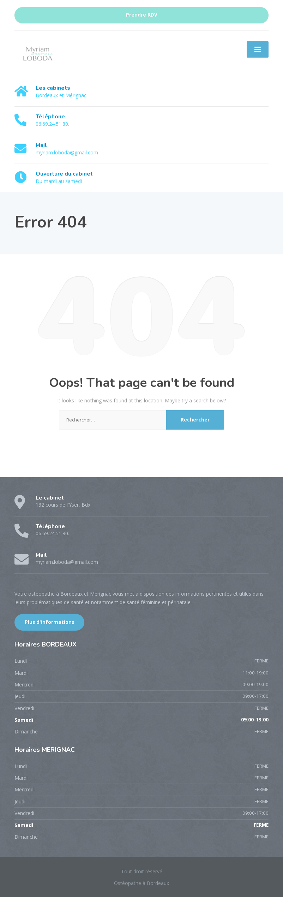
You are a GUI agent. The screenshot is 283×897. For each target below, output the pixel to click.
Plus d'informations (49, 622)
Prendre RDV (141, 15)
